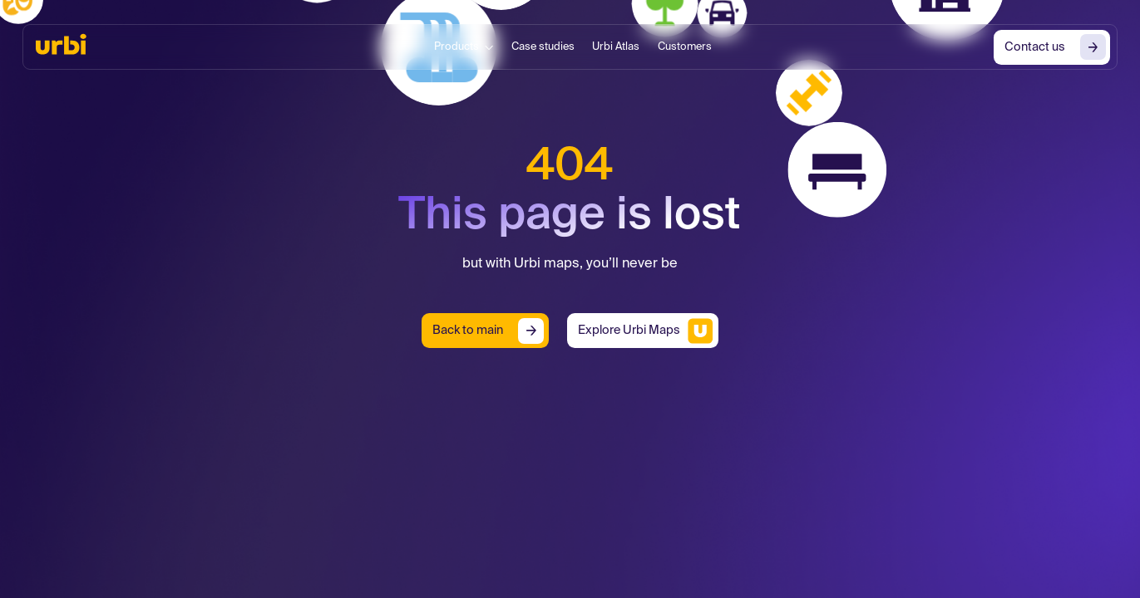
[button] (463, 47)
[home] (61, 44)
